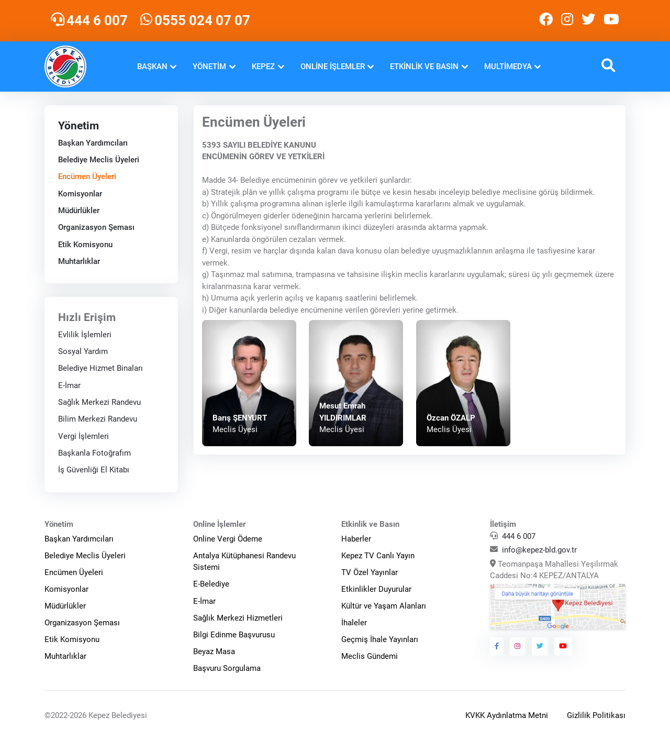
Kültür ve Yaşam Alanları (383, 606)
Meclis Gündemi (369, 656)
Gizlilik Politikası (596, 715)
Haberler (356, 539)
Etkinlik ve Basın (424, 66)
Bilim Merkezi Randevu (97, 419)
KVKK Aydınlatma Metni (506, 715)
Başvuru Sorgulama (227, 668)
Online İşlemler (332, 66)
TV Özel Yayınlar (369, 572)
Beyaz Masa (214, 651)
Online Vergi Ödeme (227, 539)
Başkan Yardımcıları (93, 143)
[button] (608, 67)
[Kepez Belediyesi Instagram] (567, 20)
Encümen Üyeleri (87, 176)
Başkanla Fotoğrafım (94, 453)
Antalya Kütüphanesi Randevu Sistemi (244, 561)
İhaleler (354, 622)
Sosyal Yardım (83, 351)
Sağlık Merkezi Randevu (99, 402)
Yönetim (209, 66)
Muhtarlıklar (79, 261)
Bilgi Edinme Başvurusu (234, 634)
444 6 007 (518, 536)
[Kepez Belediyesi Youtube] (612, 20)
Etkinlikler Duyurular (376, 589)
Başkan (152, 66)
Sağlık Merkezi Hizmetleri (238, 618)
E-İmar (69, 385)
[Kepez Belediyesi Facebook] (546, 20)
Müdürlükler (78, 210)
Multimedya (508, 66)
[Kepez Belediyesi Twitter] (588, 20)
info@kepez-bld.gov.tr (539, 550)
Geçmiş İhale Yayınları (379, 639)
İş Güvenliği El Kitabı (93, 469)
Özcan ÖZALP (451, 418)
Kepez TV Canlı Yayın (378, 555)
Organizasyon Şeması (96, 227)
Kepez (263, 66)
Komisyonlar (80, 193)
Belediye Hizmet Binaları (100, 368)
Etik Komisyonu (85, 244)
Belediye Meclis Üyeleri (98, 159)
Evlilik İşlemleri (84, 334)
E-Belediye (211, 584)
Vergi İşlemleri (83, 435)
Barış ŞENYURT (240, 418)
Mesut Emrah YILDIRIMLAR (342, 412)
